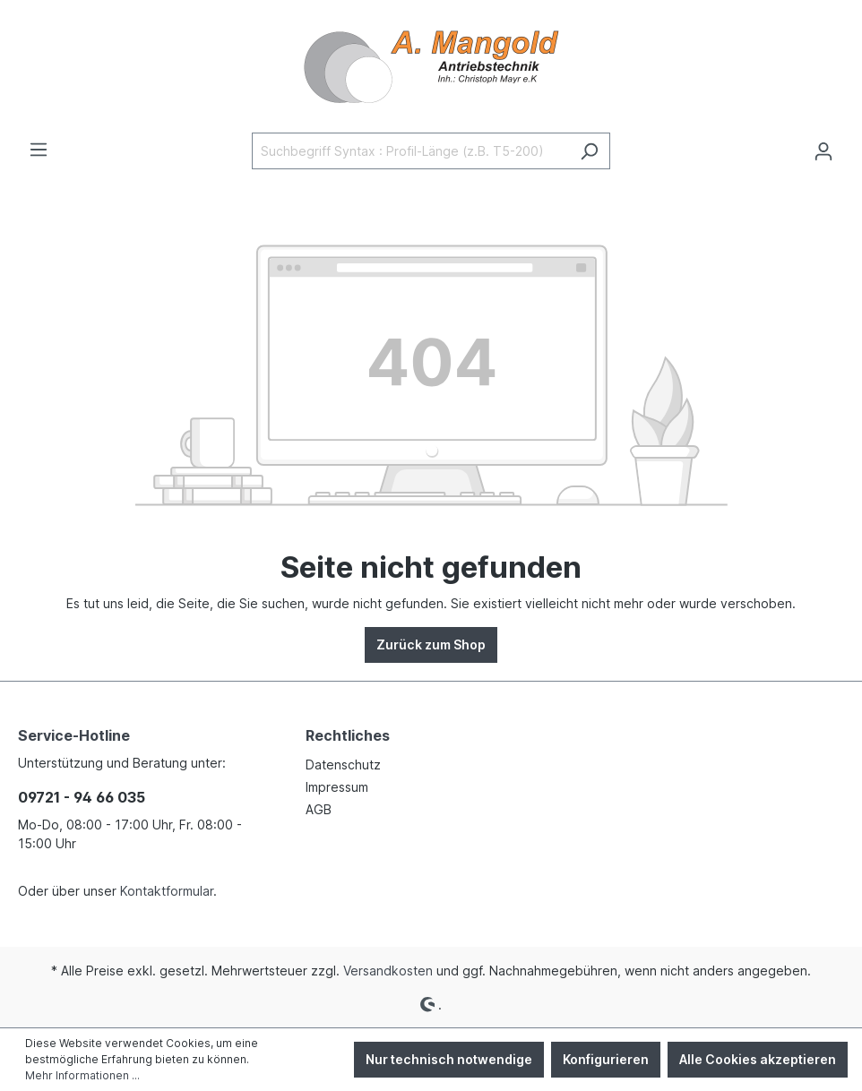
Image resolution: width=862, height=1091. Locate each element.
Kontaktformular (166, 890)
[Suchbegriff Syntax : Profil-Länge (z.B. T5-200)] (410, 151)
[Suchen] (589, 151)
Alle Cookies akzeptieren (757, 1059)
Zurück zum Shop (431, 644)
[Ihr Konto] (823, 151)
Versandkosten (388, 970)
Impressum (337, 787)
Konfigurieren (606, 1059)
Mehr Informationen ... (82, 1075)
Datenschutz (343, 764)
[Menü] (38, 150)
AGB (319, 809)
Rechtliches (348, 735)
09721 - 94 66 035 (81, 797)
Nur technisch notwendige (449, 1059)
